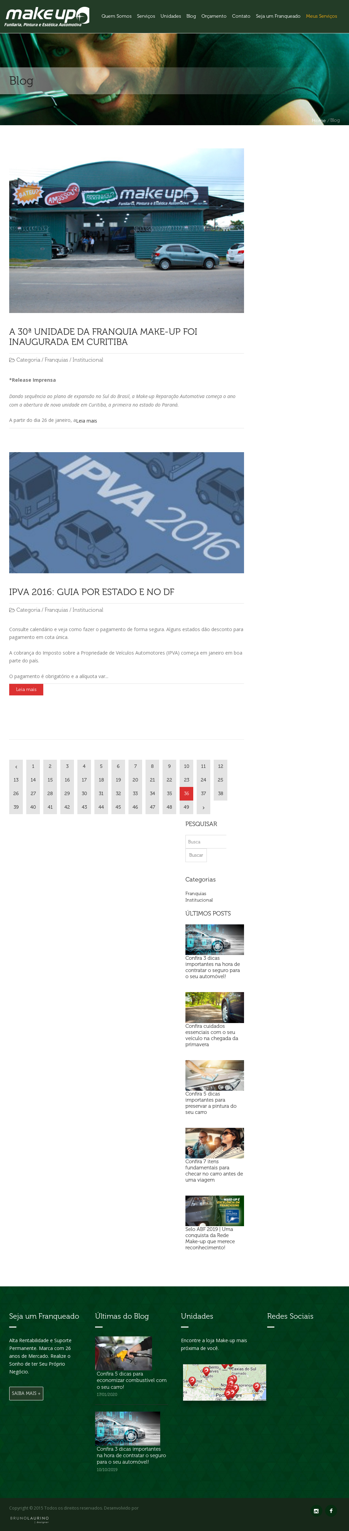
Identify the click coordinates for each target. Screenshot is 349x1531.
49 (186, 807)
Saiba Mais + (26, 1393)
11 (203, 766)
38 (220, 793)
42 (67, 807)
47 (152, 807)
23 (186, 780)
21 (152, 780)
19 (118, 780)
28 (50, 793)
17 (84, 780)
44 (101, 807)
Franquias (195, 893)
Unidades (171, 16)
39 (16, 807)
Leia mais (86, 420)
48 (169, 807)
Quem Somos (117, 16)
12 (220, 766)
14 (33, 780)
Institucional (199, 900)
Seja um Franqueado (278, 16)
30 (84, 793)
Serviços (146, 16)
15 (50, 780)
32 (118, 793)
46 (135, 807)
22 (169, 780)
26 (16, 793)
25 (220, 780)
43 (84, 807)
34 (152, 793)
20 (135, 780)
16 (67, 780)
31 (101, 793)
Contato (241, 16)
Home (319, 121)
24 (203, 780)
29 (67, 793)
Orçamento (214, 16)
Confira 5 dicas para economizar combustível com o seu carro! (132, 1380)
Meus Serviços (321, 16)
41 (50, 807)
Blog (191, 16)
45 (118, 807)
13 (16, 780)
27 (33, 793)
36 (186, 793)
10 (186, 766)
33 (135, 793)
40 (33, 807)
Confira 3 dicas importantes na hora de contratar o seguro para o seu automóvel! (131, 1455)
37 (203, 793)
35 (169, 793)
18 (101, 780)
